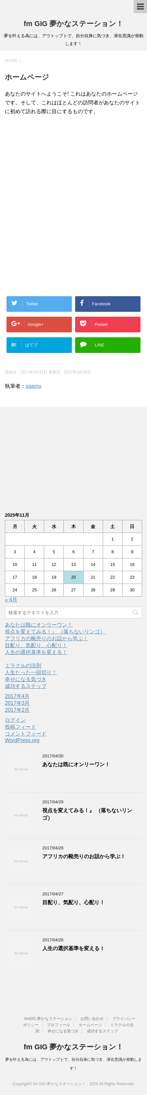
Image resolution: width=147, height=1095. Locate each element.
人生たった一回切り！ (31, 672)
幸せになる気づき (26, 679)
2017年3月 (17, 703)
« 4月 (11, 599)
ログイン (15, 720)
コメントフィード (26, 734)
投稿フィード (20, 727)
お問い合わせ (92, 1018)
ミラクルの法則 (23, 665)
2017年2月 (17, 710)
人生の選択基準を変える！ (36, 652)
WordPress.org (22, 740)
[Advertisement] (73, 163)
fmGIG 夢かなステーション (48, 1018)
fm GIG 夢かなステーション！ (73, 24)
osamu (33, 386)
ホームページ (90, 1025)
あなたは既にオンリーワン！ (39, 625)
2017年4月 (17, 696)
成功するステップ (26, 686)
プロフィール (58, 1025)
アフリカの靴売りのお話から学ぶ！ (46, 638)
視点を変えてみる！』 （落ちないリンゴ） (55, 631)
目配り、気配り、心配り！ (36, 645)
